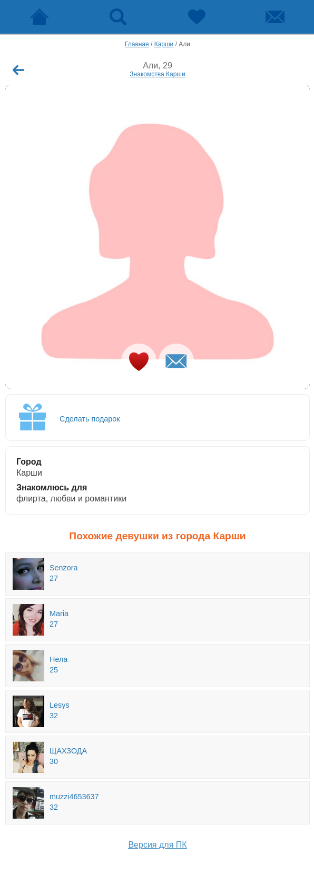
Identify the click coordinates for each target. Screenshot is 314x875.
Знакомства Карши (157, 74)
